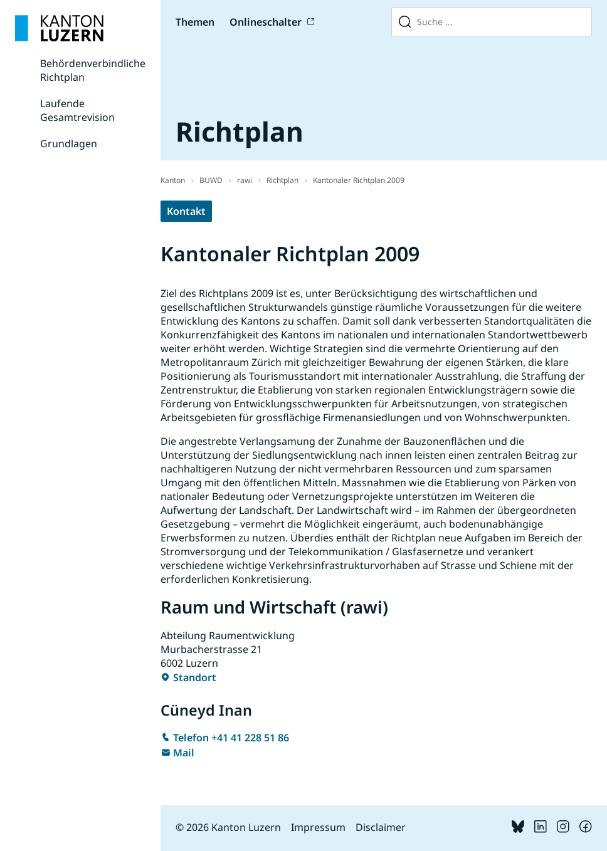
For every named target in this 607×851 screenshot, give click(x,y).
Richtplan (282, 180)
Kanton (173, 180)
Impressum (318, 827)
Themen (195, 22)
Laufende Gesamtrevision (77, 110)
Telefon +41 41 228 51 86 (231, 737)
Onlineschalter (266, 22)
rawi (244, 180)
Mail (183, 753)
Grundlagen (68, 143)
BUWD (211, 180)
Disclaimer (381, 827)
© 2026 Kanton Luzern (228, 827)
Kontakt (186, 211)
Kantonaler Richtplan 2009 (358, 180)
